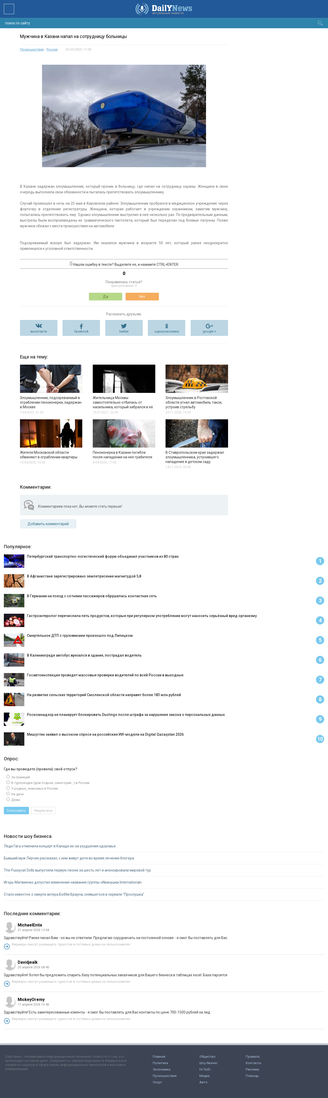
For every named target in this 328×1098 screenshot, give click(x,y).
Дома (15, 800)
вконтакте (38, 331)
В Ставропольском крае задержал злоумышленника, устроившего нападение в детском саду (195, 457)
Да (105, 297)
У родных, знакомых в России (34, 788)
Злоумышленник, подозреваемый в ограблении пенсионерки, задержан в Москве (50, 402)
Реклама (252, 1069)
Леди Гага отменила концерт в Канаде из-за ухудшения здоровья (60, 846)
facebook (81, 331)
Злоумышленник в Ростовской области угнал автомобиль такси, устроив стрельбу (194, 402)
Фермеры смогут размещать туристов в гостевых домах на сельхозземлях (71, 944)
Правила (253, 1056)
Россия (52, 49)
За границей (20, 777)
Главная (159, 1056)
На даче (17, 794)
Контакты (253, 1063)
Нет (142, 297)
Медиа (204, 1076)
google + (209, 331)
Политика (160, 1063)
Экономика (161, 1069)
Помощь (252, 1076)
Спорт (157, 1082)
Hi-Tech (204, 1069)
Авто (203, 1082)
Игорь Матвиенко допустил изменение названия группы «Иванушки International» (73, 882)
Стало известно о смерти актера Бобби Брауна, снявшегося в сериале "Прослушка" (74, 894)
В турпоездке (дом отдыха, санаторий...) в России (50, 783)
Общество (207, 1056)
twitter (124, 331)
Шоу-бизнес (208, 1063)
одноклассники (167, 331)
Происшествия (32, 49)
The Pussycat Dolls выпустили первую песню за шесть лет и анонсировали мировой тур (77, 870)
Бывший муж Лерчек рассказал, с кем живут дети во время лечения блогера (69, 858)
